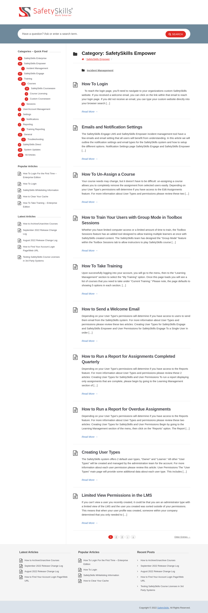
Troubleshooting (35, 139)
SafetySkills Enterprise (35, 58)
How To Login (95, 84)
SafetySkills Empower (98, 59)
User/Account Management (36, 109)
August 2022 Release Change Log (40, 240)
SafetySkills (163, 607)
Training (28, 78)
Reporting (28, 124)
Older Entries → (182, 537)
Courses (31, 83)
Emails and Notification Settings (112, 127)
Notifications (32, 119)
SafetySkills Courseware (43, 88)
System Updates (32, 149)
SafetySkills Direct (32, 144)
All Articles (30, 155)
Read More (90, 111)
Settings (27, 114)
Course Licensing (38, 93)
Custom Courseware (40, 98)
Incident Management (100, 70)
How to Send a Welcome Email (110, 309)
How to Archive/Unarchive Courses (40, 223)
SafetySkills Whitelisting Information (41, 190)
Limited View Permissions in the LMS (117, 495)
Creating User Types (101, 452)
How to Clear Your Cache (35, 196)
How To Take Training (102, 266)
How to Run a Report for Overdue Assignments (126, 409)
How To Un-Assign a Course (108, 174)
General (28, 134)
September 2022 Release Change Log (44, 566)
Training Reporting (35, 129)
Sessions (31, 104)
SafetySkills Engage (34, 73)
